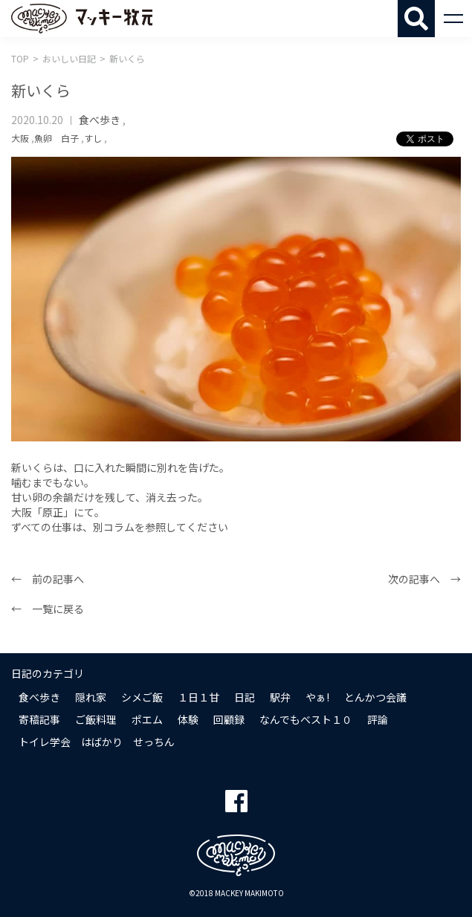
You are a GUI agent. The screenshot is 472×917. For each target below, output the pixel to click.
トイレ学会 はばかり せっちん (97, 741)
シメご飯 (142, 697)
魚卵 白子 (56, 138)
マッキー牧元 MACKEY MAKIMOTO (81, 18)
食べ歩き (99, 119)
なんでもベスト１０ (305, 719)
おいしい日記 (69, 58)
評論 (377, 719)
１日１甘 (198, 697)
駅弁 (280, 697)
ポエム (147, 719)
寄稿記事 (39, 719)
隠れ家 (90, 697)
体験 (188, 719)
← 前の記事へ (47, 578)
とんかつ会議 (375, 697)
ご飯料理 (96, 719)
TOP (20, 58)
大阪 (20, 138)
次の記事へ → (424, 578)
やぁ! (317, 697)
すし (93, 138)
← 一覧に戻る (47, 608)
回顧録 (229, 719)
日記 (244, 697)
